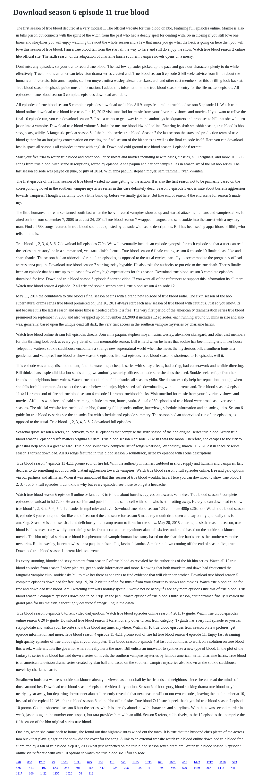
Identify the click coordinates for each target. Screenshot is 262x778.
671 (160, 762)
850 (29, 762)
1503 (64, 762)
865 (173, 767)
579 (234, 762)
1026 (69, 773)
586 (18, 767)
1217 (210, 762)
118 (112, 762)
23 (53, 762)
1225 (114, 767)
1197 (43, 767)
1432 (221, 767)
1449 (197, 767)
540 (102, 767)
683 (55, 767)
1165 (90, 767)
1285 (135, 762)
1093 (77, 762)
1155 (56, 773)
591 (123, 762)
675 (89, 762)
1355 (138, 767)
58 (80, 773)
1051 (172, 762)
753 (100, 762)
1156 (222, 762)
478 (18, 762)
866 (209, 767)
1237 (42, 762)
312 (91, 773)
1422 (197, 762)
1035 (148, 762)
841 (233, 767)
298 (126, 767)
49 (149, 767)
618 (184, 762)
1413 (30, 767)
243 (66, 767)
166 (31, 773)
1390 (161, 767)
